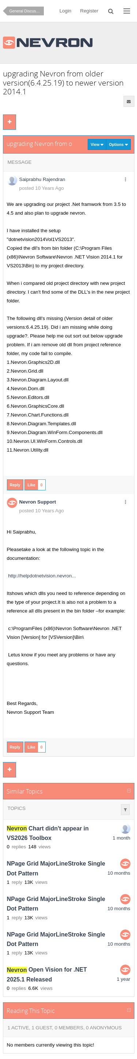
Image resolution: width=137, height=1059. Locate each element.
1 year (123, 979)
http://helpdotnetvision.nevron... (42, 576)
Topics (17, 808)
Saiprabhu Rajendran (42, 179)
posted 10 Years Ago (41, 188)
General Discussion (26, 11)
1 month (121, 838)
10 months (118, 873)
